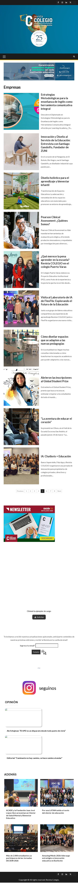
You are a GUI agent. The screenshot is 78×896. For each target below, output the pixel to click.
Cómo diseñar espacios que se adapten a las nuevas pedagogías (54, 340)
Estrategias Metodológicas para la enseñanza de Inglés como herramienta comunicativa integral (57, 101)
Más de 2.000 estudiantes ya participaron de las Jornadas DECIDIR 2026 (19, 858)
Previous (20, 491)
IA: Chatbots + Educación (56, 456)
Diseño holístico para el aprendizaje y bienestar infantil (55, 181)
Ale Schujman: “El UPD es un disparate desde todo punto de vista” (36, 731)
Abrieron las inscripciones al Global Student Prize (56, 379)
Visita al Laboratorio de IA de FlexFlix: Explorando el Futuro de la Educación (56, 301)
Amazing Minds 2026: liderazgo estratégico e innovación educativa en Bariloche (56, 858)
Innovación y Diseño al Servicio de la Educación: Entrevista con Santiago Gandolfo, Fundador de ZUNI (55, 143)
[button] (39, 688)
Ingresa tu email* (27, 645)
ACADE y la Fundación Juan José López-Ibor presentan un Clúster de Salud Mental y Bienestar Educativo (21, 814)
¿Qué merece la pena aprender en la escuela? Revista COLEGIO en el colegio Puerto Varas (55, 262)
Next (59, 491)
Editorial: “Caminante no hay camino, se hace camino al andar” (34, 758)
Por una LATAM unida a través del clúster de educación (55, 811)
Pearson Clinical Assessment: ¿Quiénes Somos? (54, 220)
